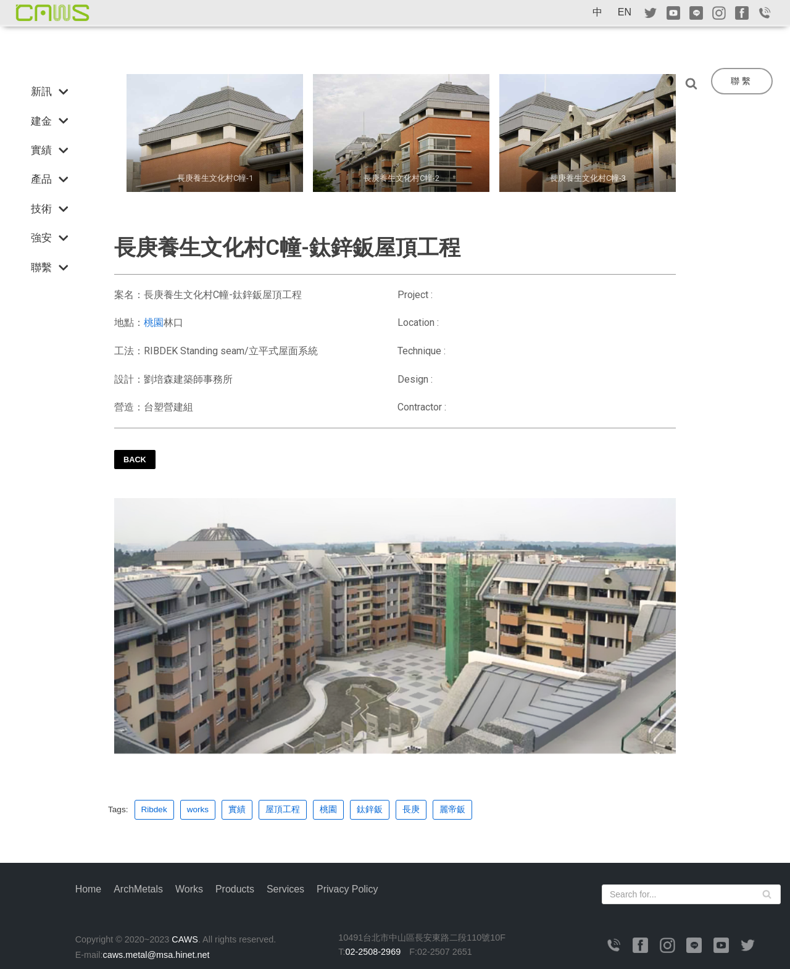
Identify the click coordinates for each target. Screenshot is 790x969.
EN (624, 12)
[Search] (694, 83)
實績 (237, 809)
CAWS (185, 939)
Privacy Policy (348, 889)
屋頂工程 (282, 809)
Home (88, 889)
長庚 (411, 809)
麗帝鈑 (452, 809)
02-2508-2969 (373, 952)
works (198, 809)
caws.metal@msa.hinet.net (155, 955)
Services (286, 889)
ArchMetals (138, 889)
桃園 (154, 322)
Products (234, 889)
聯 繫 (740, 81)
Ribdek (154, 809)
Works (189, 889)
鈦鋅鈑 (370, 809)
